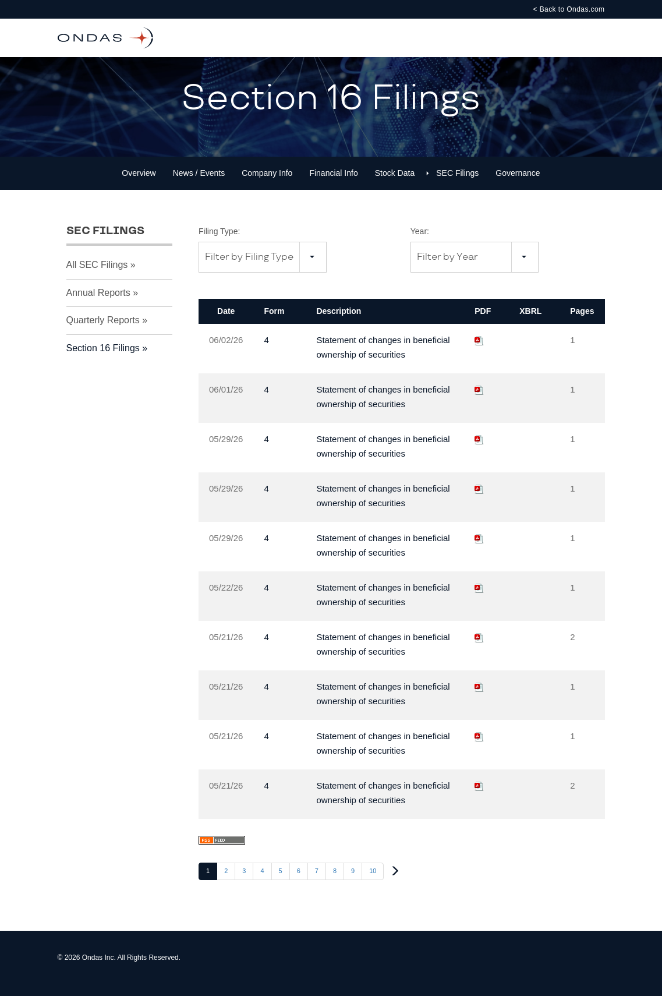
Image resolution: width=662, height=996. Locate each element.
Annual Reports (98, 304)
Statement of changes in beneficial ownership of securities (382, 359)
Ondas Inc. (99, 969)
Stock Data (395, 184)
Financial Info (333, 184)
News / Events (199, 184)
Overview (138, 184)
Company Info (267, 184)
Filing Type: (219, 243)
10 (372, 882)
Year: (419, 243)
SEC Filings (457, 184)
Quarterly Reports (103, 332)
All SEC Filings (97, 276)
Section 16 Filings (103, 360)
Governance (517, 184)
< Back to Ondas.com (568, 9)
